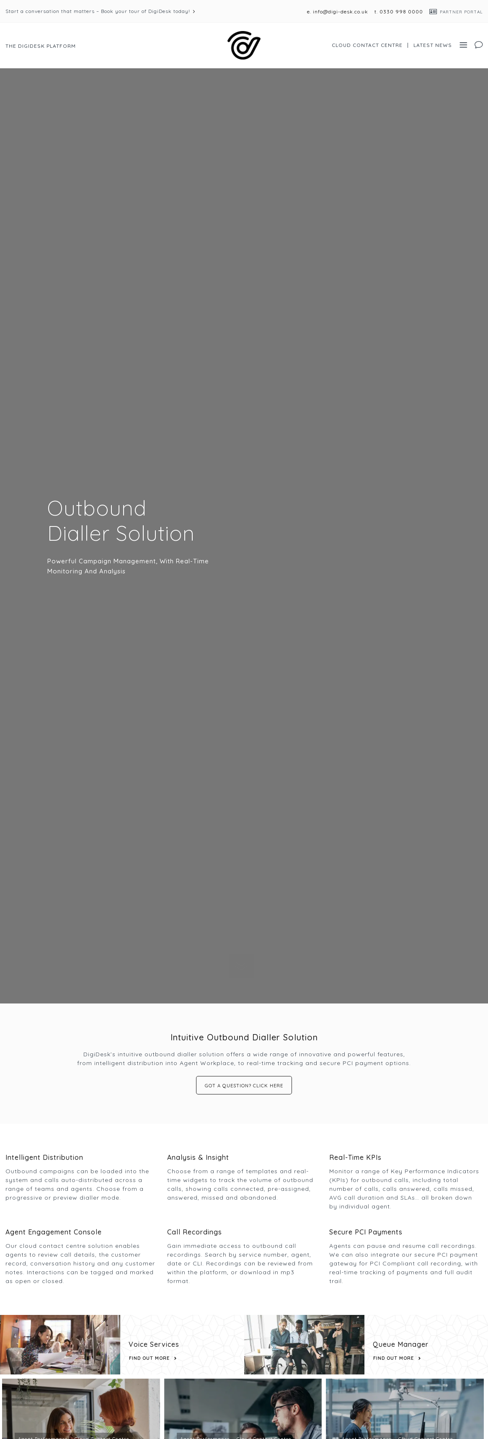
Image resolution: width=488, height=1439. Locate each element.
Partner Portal (461, 12)
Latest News (432, 45)
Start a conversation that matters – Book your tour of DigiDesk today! (97, 11)
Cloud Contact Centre (367, 45)
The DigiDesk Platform (40, 46)
